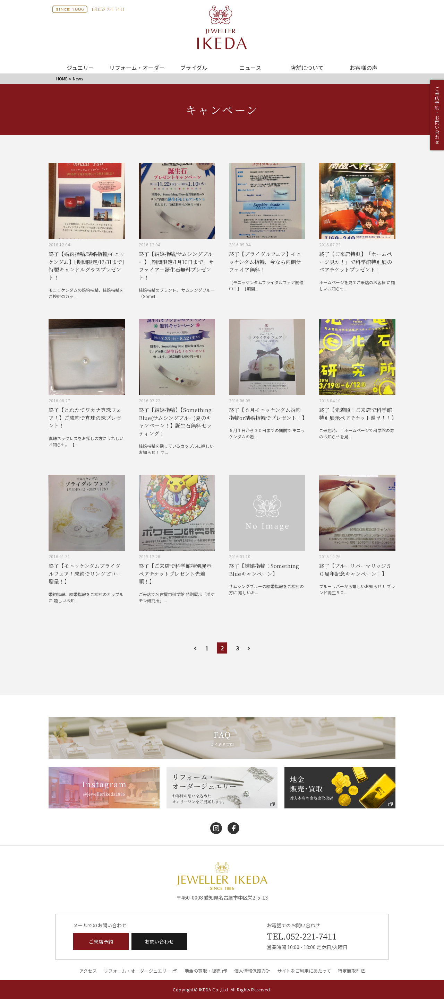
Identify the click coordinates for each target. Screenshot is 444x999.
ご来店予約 (101, 941)
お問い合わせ (159, 941)
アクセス (88, 971)
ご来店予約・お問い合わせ (437, 115)
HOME (62, 78)
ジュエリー (80, 67)
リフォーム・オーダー (137, 67)
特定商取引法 (351, 971)
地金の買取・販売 (203, 971)
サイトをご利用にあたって (304, 971)
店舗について (307, 67)
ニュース (250, 67)
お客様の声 (363, 67)
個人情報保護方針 (252, 971)
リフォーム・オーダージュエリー (137, 971)
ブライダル (193, 67)
